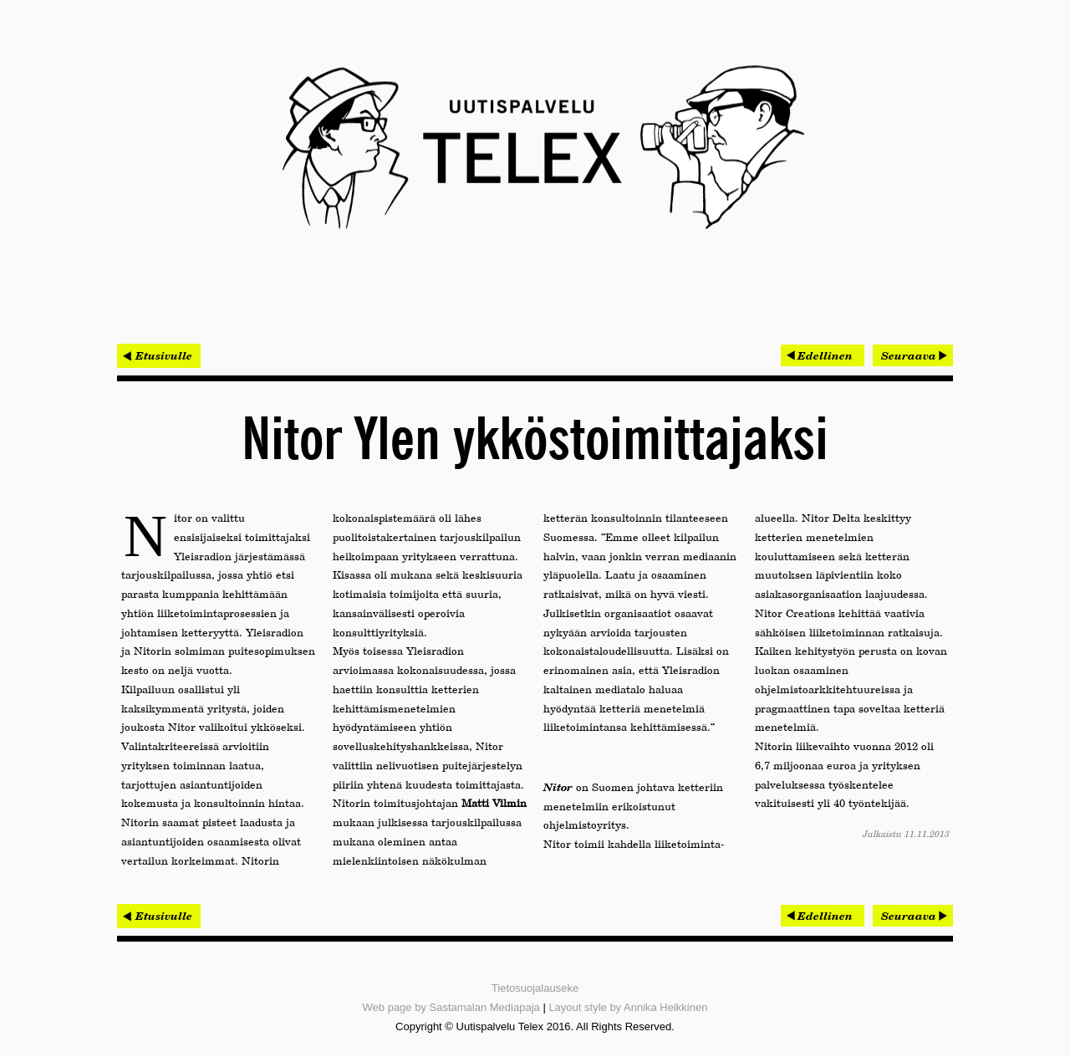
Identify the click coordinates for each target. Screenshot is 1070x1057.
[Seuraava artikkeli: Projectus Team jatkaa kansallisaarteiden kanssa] (913, 355)
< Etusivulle (158, 355)
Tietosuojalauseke (535, 988)
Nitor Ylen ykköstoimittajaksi (535, 441)
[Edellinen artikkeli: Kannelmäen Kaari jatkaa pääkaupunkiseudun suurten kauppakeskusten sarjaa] (822, 355)
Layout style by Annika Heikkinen (627, 1007)
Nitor (558, 787)
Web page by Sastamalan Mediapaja (451, 1007)
